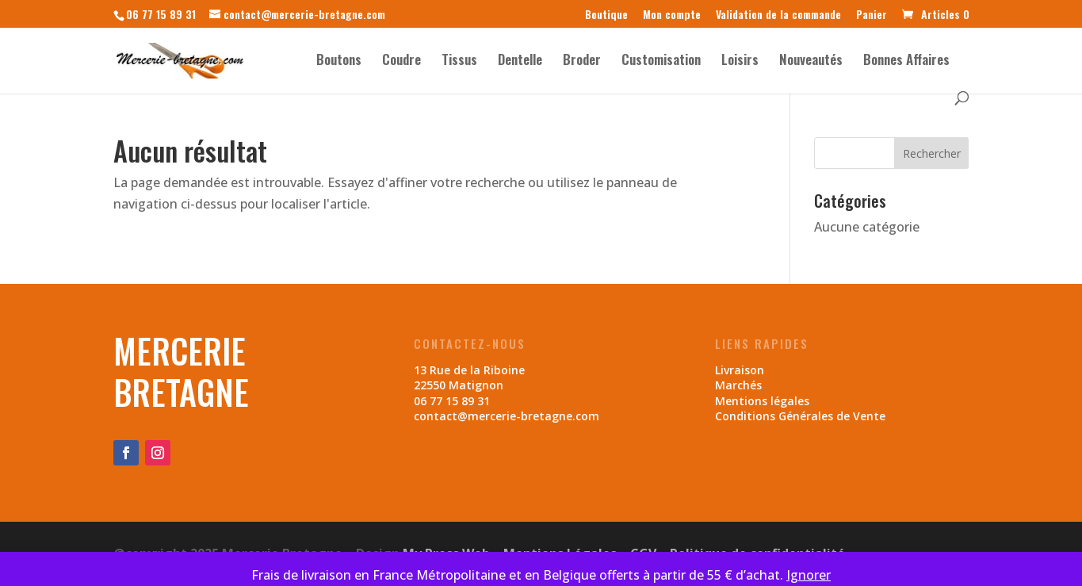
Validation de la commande (778, 15)
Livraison (739, 369)
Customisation (661, 61)
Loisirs (740, 61)
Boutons (338, 61)
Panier (871, 15)
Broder (582, 61)
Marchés (738, 385)
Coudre (401, 61)
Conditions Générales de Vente (800, 415)
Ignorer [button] (808, 575)
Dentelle (520, 61)
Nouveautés (811, 61)
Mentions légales (762, 400)
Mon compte (672, 15)
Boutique (606, 15)
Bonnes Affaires (906, 61)
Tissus (459, 61)
